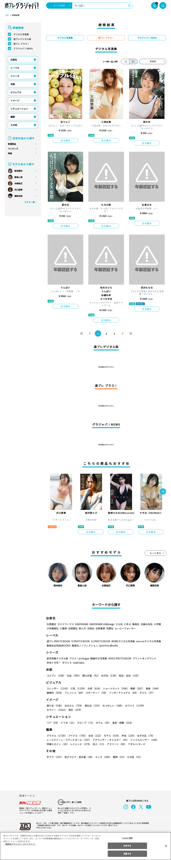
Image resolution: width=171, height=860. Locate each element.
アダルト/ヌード (136, 744)
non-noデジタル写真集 (146, 641)
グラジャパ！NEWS (23, 48)
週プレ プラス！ (21, 43)
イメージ (14, 100)
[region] (85, 846)
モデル (111, 735)
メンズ (103, 757)
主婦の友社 (146, 624)
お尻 (94, 688)
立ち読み (65, 140)
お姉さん (73, 705)
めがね (108, 675)
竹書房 (63, 628)
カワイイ (134, 705)
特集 (10, 153)
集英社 (135, 624)
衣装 (12, 84)
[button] (163, 491)
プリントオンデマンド (143, 658)
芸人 (98, 744)
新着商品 (12, 143)
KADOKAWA (81, 624)
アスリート (116, 744)
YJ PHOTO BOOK (80, 641)
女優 (95, 735)
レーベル (14, 67)
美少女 (55, 705)
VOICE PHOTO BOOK (119, 658)
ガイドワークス (65, 624)
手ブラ (55, 757)
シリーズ (14, 76)
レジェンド (80, 744)
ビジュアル (15, 92)
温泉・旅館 (122, 722)
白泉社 (90, 628)
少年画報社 (53, 628)
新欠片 (82, 628)
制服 (73, 675)
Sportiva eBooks (108, 645)
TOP (6, 15)
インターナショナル (123, 692)
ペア (53, 722)
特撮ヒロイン (58, 744)
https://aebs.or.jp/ (43, 827)
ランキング (13, 148)
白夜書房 (100, 628)
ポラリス (67, 662)
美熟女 (92, 705)
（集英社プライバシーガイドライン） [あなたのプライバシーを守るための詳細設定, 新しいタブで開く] (20, 844)
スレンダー (58, 688)
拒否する (127, 845)
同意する (127, 853)
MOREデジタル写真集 (121, 641)
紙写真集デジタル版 (57, 658)
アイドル (77, 735)
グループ (85, 722)
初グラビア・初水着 (78, 757)
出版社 (13, 59)
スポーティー (96, 692)
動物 (118, 757)
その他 (13, 125)
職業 (12, 116)
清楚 (54, 709)
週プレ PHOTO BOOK (58, 641)
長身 (151, 688)
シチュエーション (19, 108)
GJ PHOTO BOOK (99, 641)
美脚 (136, 688)
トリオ (68, 722)
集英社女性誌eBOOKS (58, 645)
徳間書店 (73, 628)
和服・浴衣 (128, 675)
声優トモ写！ (54, 662)
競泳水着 (90, 675)
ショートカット (115, 688)
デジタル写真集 (21, 34)
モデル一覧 (29, 202)
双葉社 (109, 628)
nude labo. (79, 662)
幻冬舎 (127, 624)
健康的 (55, 692)
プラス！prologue (79, 658)
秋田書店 (51, 624)
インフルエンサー (144, 739)
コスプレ (56, 675)
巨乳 (78, 688)
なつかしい (112, 705)
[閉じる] (165, 845)
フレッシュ (74, 692)
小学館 (157, 624)
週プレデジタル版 (22, 39)
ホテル (102, 722)
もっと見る (155, 553)
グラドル (57, 735)
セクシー (155, 705)
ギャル (146, 692)
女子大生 (144, 735)
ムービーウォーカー (125, 628)
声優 (127, 735)
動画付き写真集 (98, 658)
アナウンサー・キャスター (110, 739)
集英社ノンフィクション (84, 645)
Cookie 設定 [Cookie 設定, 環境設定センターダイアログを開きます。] (127, 838)
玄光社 (118, 624)
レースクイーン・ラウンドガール (69, 739)
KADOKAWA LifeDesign (101, 624)
